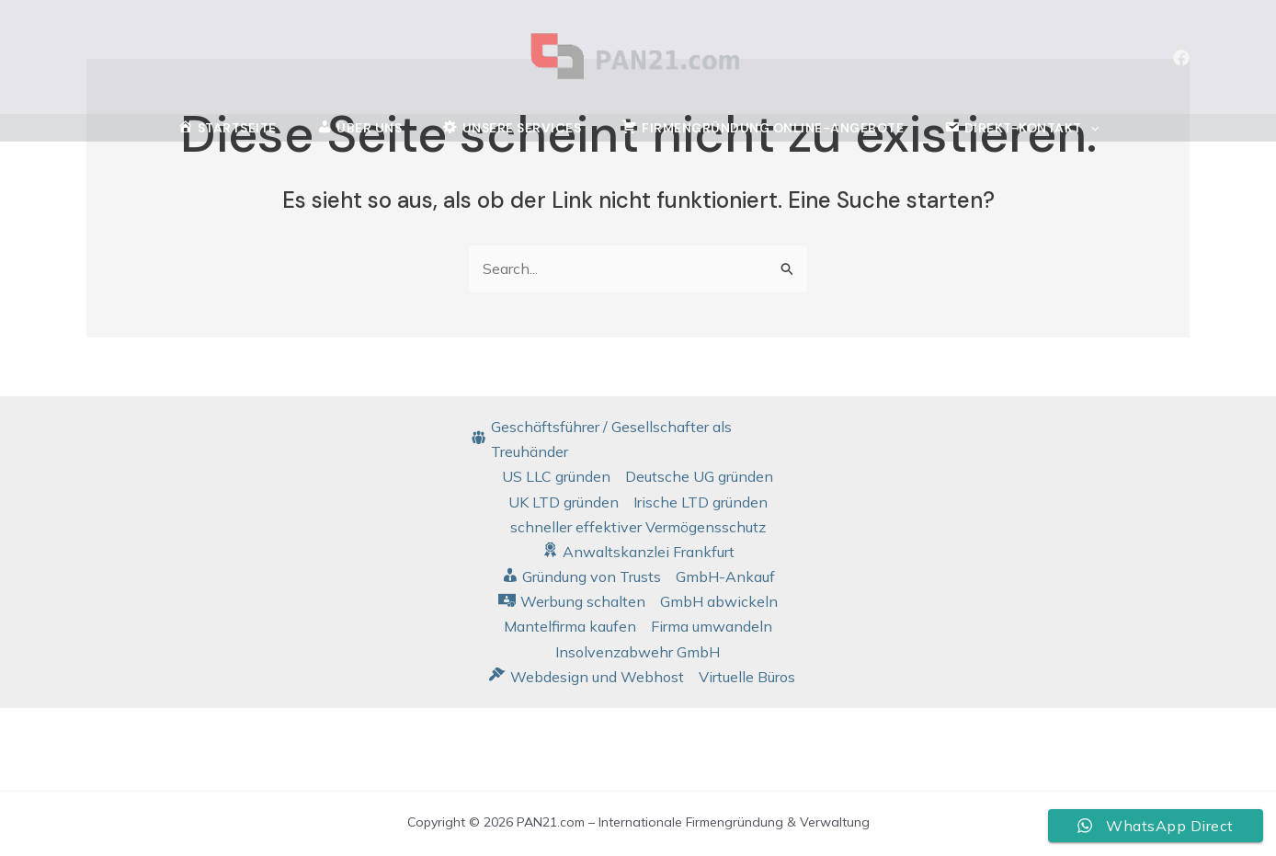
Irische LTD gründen (700, 502)
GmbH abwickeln (719, 601)
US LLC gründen (556, 476)
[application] (1090, 128)
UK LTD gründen (563, 502)
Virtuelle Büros (747, 677)
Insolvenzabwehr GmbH (637, 652)
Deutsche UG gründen (699, 476)
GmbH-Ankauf (725, 576)
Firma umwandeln (711, 626)
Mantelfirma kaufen (570, 626)
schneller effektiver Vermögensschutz (638, 527)
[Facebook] (1181, 58)
